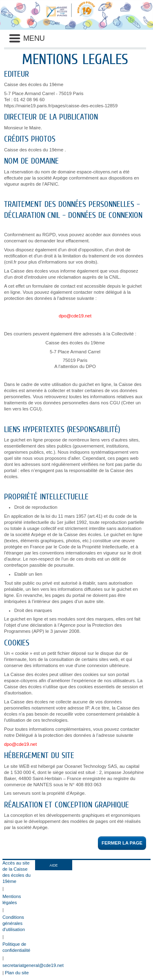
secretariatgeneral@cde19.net (33, 965)
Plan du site (17, 972)
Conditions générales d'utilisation (13, 923)
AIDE (54, 865)
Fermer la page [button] (122, 842)
